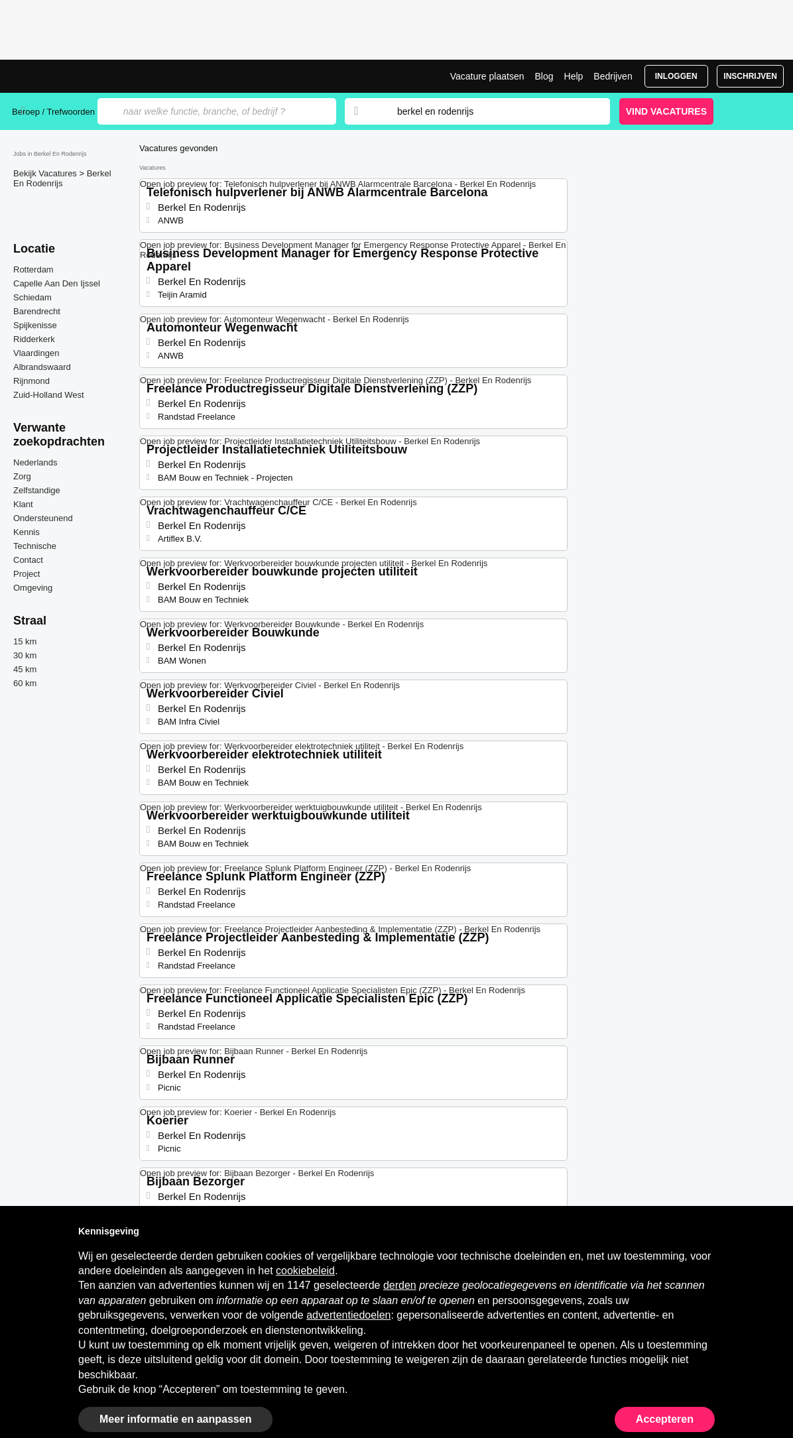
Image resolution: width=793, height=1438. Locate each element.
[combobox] (490, 111)
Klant (23, 504)
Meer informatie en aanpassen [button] (175, 1419)
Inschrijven (750, 76)
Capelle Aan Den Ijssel (56, 283)
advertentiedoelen (348, 1315)
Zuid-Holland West (48, 395)
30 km (24, 655)
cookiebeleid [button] (305, 1270)
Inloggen (676, 76)
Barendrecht (36, 311)
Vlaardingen (36, 353)
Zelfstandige (36, 490)
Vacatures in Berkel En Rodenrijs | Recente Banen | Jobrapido (61, 76)
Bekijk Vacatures (46, 173)
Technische (34, 546)
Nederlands (35, 462)
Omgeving (32, 588)
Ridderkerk (34, 339)
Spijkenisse (35, 325)
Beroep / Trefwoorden (53, 112)
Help (573, 76)
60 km (24, 683)
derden (399, 1285)
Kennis (26, 532)
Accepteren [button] (665, 1419)
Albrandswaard (42, 367)
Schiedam (32, 297)
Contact (28, 560)
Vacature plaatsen (487, 76)
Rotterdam (33, 269)
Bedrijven (612, 76)
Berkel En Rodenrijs (62, 178)
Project (26, 574)
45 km (24, 669)
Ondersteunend (43, 518)
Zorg (22, 476)
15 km (24, 641)
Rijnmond (31, 381)
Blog (543, 76)
